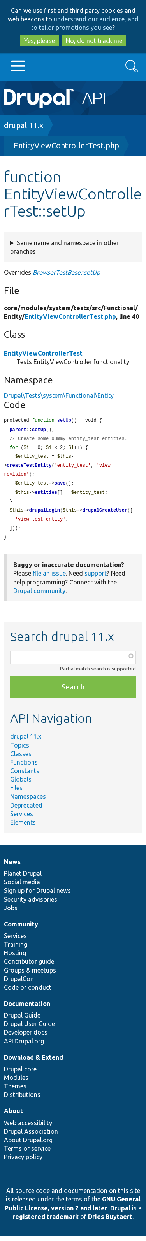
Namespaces (28, 801)
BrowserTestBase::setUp (66, 272)
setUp (39, 430)
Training (15, 949)
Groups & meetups (30, 975)
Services (21, 819)
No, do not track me (94, 40)
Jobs (11, 913)
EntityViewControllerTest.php (66, 145)
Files (16, 793)
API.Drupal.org (24, 1046)
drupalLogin (44, 514)
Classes (21, 759)
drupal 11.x (23, 125)
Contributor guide (29, 966)
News (12, 867)
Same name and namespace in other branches (64, 247)
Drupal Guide (22, 1020)
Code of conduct (27, 992)
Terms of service (27, 1153)
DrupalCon (19, 984)
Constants (24, 776)
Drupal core (20, 1074)
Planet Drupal (23, 878)
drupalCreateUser (105, 514)
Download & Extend (33, 1062)
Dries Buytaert (110, 1222)
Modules (16, 1082)
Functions (24, 767)
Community (21, 929)
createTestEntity (29, 467)
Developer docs (25, 1037)
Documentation (27, 1009)
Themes (15, 1091)
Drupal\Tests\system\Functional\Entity (59, 395)
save (60, 486)
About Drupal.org (28, 1145)
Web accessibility (28, 1128)
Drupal (120, 1213)
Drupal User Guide (29, 1029)
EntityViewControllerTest (43, 353)
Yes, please (39, 40)
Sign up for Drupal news (37, 895)
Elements (23, 827)
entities (46, 496)
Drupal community (39, 596)
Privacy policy (23, 1162)
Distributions (22, 1100)
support (95, 578)
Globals (21, 784)
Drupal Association (31, 1136)
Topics (19, 750)
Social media (22, 887)
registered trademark (45, 1222)
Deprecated (26, 810)
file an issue (49, 578)
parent (17, 430)
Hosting (15, 958)
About (13, 1116)
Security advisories (30, 904)
